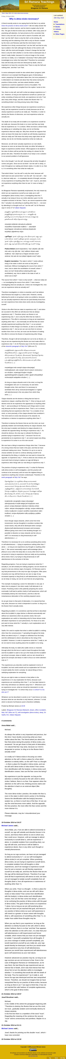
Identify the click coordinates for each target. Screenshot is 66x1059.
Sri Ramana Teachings (39, 1)
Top (50, 1058)
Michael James (7, 825)
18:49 (23, 706)
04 (12, 13)
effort (37, 710)
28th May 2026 (59, 18)
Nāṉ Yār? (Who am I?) (9, 712)
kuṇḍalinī (42, 710)
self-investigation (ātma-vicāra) (28, 712)
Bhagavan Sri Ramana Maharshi (18, 710)
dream (32, 710)
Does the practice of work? (15, 26)
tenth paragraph (7, 477)
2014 (10, 13)
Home (3, 13)
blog (7, 13)
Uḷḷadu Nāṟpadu (15, 715)
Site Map (62, 1058)
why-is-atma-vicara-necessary (21, 13)
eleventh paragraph (12, 346)
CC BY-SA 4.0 (33, 1056)
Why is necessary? (24, 19)
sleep (41, 712)
